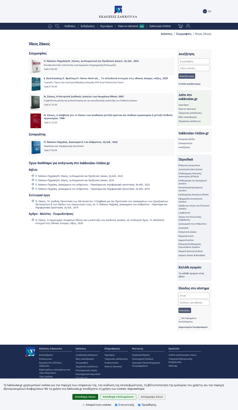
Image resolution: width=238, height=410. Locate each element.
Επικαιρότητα (185, 143)
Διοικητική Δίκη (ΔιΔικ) (190, 169)
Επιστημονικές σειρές (86, 370)
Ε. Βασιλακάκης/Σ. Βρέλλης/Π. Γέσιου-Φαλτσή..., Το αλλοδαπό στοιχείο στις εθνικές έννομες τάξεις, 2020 (106, 78)
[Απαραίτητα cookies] (83, 405)
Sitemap (173, 365)
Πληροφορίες (112, 348)
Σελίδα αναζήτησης (189, 83)
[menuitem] (50, 26)
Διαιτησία (183, 227)
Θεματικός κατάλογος (189, 121)
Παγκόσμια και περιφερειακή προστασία (64, 146)
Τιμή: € (50, 68)
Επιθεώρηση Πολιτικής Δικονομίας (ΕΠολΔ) (190, 175)
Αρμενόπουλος (186, 240)
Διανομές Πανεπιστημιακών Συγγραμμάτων (146, 364)
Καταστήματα (46, 354)
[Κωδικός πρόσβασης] (193, 302)
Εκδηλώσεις (88, 26)
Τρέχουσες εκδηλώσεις (190, 112)
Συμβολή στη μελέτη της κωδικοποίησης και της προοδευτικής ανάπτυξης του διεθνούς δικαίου (90, 100)
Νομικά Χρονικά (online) (190, 251)
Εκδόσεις (70, 26)
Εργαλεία (174, 348)
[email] (193, 295)
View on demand (187, 108)
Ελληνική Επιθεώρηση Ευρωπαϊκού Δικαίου (189, 245)
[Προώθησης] (139, 405)
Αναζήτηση (184, 147)
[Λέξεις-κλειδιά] (193, 68)
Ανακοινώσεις (111, 362)
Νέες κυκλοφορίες (187, 116)
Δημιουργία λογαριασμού (193, 327)
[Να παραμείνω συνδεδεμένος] (180, 318)
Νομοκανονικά (185, 235)
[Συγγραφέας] (193, 61)
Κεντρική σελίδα (186, 139)
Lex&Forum (184, 212)
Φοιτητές (137, 348)
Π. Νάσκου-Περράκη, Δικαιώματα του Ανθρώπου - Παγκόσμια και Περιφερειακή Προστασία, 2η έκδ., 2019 (92, 188)
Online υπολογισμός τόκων (183, 354)
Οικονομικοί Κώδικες (143, 358)
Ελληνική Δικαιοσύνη (189, 165)
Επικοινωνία (45, 358)
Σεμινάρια (106, 26)
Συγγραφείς (184, 34)
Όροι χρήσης (46, 376)
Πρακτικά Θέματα (141, 354)
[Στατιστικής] (116, 405)
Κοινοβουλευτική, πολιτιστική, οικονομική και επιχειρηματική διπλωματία (80, 65)
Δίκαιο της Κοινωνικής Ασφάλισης (189, 218)
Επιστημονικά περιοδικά (88, 374)
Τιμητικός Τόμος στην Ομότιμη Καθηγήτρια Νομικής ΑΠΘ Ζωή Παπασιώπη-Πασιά (83, 82)
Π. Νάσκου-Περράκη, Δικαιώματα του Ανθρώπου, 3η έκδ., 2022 (81, 142)
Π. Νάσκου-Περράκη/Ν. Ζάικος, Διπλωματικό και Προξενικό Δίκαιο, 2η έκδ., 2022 (91, 61)
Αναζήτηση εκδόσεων (87, 354)
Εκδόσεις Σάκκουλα (50, 348)
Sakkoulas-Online (160, 26)
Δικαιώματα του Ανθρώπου (192, 223)
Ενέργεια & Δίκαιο (187, 231)
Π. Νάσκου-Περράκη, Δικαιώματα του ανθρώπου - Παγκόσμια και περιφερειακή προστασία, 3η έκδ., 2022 (92, 184)
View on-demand (128, 26)
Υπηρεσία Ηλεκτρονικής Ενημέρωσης (181, 360)
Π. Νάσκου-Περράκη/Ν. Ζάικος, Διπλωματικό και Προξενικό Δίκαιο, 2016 (74, 180)
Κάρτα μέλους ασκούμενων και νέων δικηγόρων (54, 371)
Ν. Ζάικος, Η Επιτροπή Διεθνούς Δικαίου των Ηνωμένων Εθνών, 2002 (84, 96)
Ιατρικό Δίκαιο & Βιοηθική (191, 255)
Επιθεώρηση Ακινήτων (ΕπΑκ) (193, 194)
